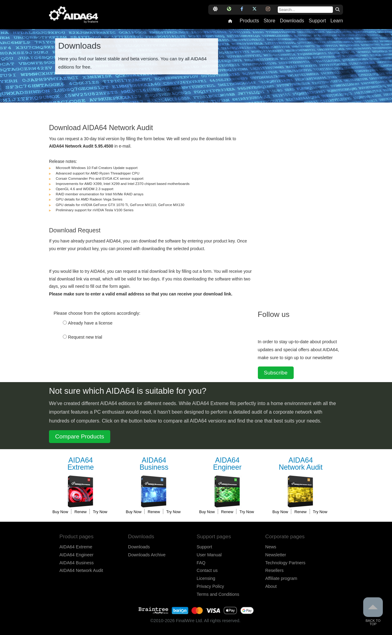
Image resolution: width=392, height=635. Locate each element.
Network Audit (300, 464)
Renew (80, 511)
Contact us (207, 570)
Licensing (206, 578)
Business (154, 464)
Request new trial (85, 337)
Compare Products (79, 436)
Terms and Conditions (218, 594)
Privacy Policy (210, 586)
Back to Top (373, 611)
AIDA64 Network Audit (81, 570)
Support (317, 20)
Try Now (100, 511)
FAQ (201, 562)
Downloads (292, 20)
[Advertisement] (304, 207)
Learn (336, 20)
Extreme (80, 464)
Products (249, 20)
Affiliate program (281, 578)
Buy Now (60, 511)
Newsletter (275, 554)
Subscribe (276, 373)
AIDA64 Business (76, 562)
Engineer (227, 464)
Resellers (274, 570)
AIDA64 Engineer (76, 554)
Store (269, 20)
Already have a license (90, 323)
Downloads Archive (146, 554)
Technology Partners (285, 562)
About (271, 586)
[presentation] (95, 366)
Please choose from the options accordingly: (97, 313)
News (270, 546)
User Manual (209, 554)
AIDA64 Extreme (75, 546)
